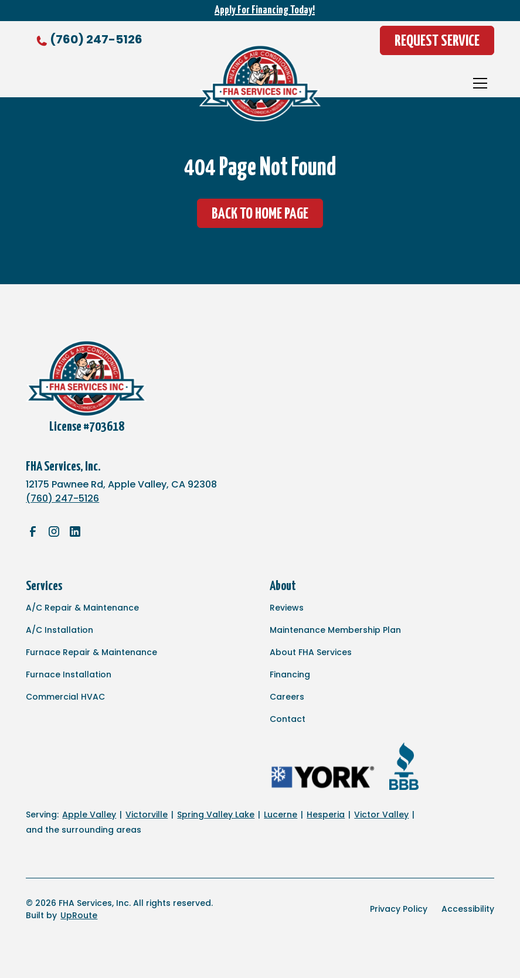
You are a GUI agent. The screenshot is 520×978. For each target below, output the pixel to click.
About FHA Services (311, 652)
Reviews (287, 608)
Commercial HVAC (65, 697)
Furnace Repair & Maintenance (91, 652)
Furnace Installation (68, 674)
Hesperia (326, 814)
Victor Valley (381, 814)
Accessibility (467, 909)
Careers (287, 697)
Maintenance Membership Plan (335, 630)
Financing (290, 674)
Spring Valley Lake (215, 814)
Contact (287, 719)
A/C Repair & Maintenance (82, 608)
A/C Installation (59, 630)
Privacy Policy (398, 909)
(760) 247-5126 (96, 39)
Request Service (437, 41)
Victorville (146, 814)
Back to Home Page (260, 214)
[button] (480, 83)
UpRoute (78, 915)
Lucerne (280, 814)
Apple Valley (89, 814)
